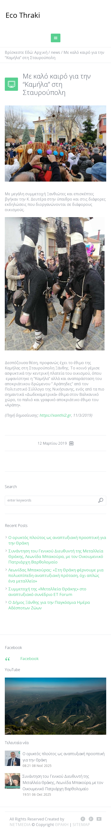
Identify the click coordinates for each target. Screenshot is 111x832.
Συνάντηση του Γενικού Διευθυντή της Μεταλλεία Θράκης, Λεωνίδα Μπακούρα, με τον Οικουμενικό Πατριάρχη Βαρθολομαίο (55, 556)
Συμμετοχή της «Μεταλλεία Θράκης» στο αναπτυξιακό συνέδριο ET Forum (47, 591)
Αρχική (40, 52)
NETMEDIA (20, 824)
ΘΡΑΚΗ (23, 15)
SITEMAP (81, 824)
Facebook (29, 658)
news (55, 52)
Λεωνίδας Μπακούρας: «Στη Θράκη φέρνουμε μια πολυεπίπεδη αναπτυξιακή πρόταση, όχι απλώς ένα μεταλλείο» (56, 575)
